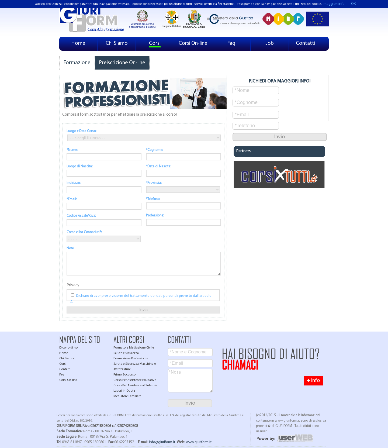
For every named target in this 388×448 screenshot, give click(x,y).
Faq (231, 43)
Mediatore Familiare (127, 396)
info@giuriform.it (162, 442)
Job (270, 43)
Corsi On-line (193, 43)
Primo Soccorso (124, 374)
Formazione (77, 63)
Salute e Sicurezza (126, 353)
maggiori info (334, 4)
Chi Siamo (117, 43)
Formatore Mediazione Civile (133, 347)
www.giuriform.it (199, 442)
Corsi (155, 43)
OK (353, 4)
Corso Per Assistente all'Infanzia (135, 385)
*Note (190, 380)
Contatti (305, 43)
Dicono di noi (68, 347)
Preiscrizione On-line (122, 63)
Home (78, 43)
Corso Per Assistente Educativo (134, 380)
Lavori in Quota (124, 390)
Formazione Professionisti (131, 358)
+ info (313, 380)
